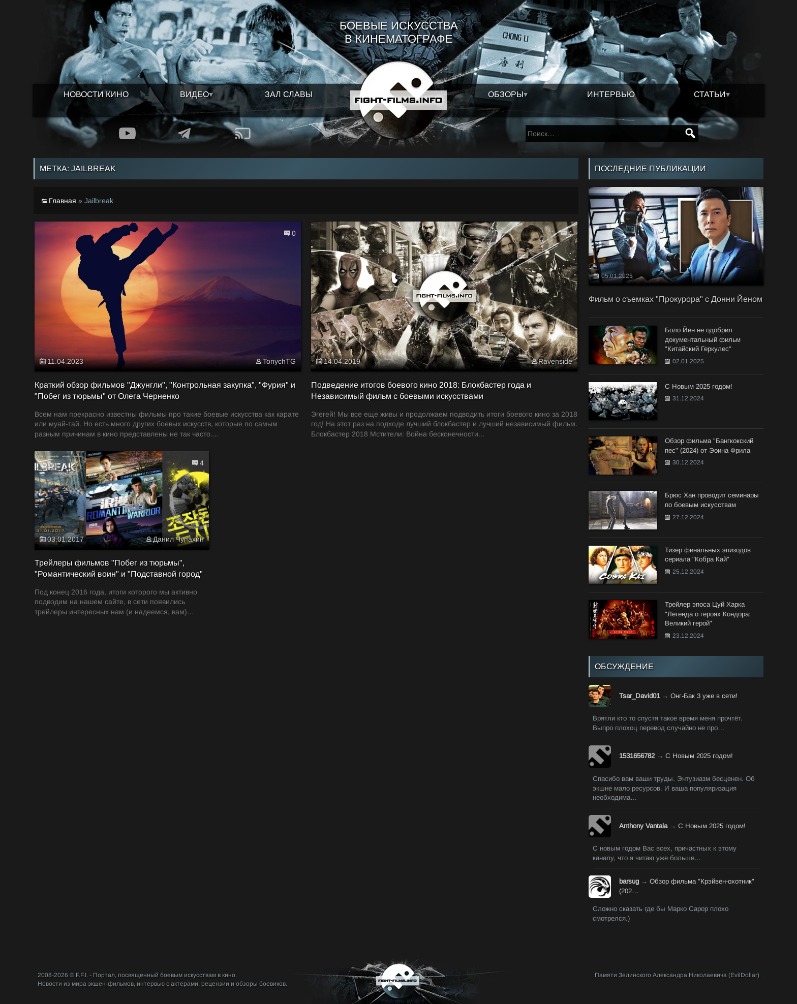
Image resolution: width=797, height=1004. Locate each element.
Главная (62, 201)
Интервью (611, 94)
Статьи (710, 94)
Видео (194, 94)
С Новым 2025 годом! (699, 756)
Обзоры (506, 94)
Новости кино (96, 94)
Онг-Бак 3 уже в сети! (704, 696)
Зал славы (289, 94)
